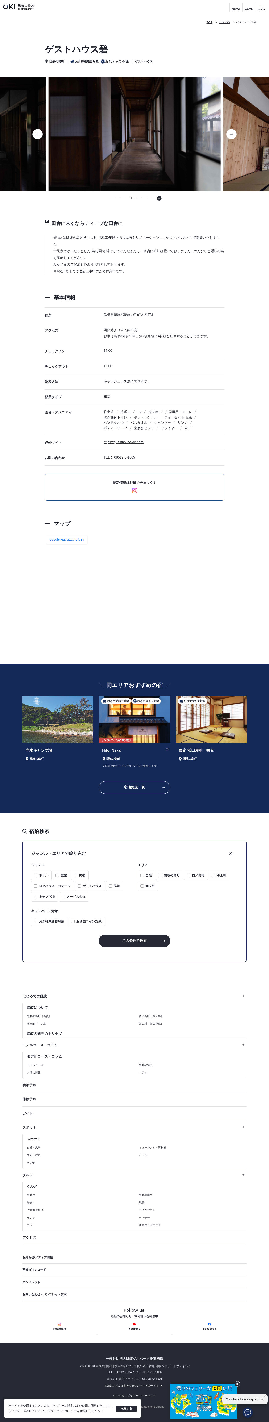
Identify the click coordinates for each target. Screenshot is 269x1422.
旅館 (64, 875)
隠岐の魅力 (146, 1065)
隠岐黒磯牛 (146, 1195)
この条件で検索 (134, 940)
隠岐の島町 (172, 875)
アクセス (29, 1237)
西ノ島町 (198, 875)
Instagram (59, 1326)
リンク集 (119, 1395)
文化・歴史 (34, 1155)
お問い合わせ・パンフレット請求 (44, 1294)
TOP (209, 22)
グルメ (133, 1175)
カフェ (31, 1225)
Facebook (209, 1326)
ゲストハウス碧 (246, 22)
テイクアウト (147, 1210)
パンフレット (31, 1282)
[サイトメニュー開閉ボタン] (261, 7)
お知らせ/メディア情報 (37, 1257)
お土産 (143, 1155)
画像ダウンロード (34, 1269)
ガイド (27, 1113)
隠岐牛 (31, 1195)
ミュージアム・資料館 (152, 1147)
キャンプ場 (47, 896)
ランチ (31, 1217)
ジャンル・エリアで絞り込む (58, 853)
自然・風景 (34, 1147)
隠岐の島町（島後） (39, 1016)
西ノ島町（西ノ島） (151, 1016)
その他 (31, 1162)
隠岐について (37, 1007)
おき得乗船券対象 (51, 921)
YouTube (134, 1326)
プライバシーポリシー (62, 1411)
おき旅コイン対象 (89, 921)
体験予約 (249, 9)
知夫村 (150, 886)
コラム (143, 1072)
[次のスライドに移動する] (231, 134)
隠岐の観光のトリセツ (44, 1033)
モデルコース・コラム (133, 1045)
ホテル (43, 875)
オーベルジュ (76, 896)
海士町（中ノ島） (38, 1023)
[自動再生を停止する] (159, 198)
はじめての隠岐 (133, 996)
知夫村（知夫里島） (151, 1023)
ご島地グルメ (35, 1210)
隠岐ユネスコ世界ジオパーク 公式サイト (93, 1386)
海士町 (221, 875)
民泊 (117, 886)
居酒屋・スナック (150, 1225)
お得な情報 (34, 1072)
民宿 (82, 875)
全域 (148, 875)
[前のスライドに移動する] (37, 134)
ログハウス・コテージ (54, 886)
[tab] (110, 198)
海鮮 (29, 1202)
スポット (133, 1127)
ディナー (144, 1217)
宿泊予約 (236, 9)
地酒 (141, 1202)
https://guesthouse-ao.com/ (124, 442)
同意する (126, 1408)
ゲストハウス (92, 886)
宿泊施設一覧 (134, 787)
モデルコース (35, 1065)
